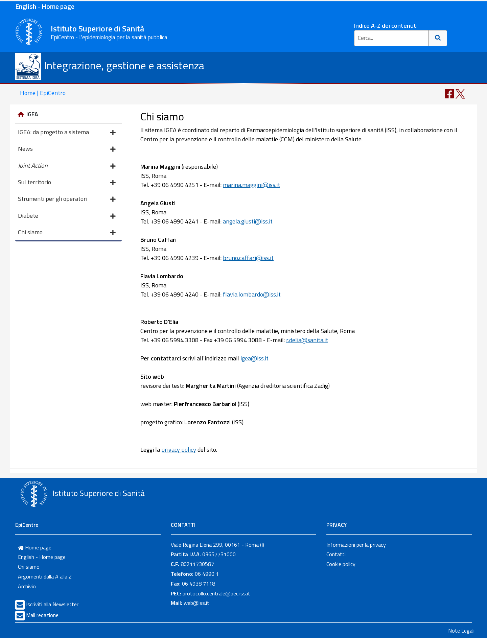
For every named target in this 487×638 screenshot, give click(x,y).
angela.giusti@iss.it (248, 221)
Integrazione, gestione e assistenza (109, 65)
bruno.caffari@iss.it (248, 257)
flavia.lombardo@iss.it (252, 294)
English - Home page (44, 6)
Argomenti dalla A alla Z (45, 576)
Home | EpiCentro (43, 92)
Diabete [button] (67, 216)
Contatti (336, 554)
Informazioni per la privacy (356, 545)
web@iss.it (196, 603)
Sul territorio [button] (67, 183)
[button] (68, 165)
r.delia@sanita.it (307, 340)
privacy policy (178, 449)
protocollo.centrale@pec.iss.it (216, 593)
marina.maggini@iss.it (251, 184)
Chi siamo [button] (67, 233)
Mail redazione (42, 615)
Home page (34, 547)
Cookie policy (340, 564)
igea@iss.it (254, 358)
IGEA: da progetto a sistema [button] (67, 132)
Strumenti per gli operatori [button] (67, 199)
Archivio (27, 586)
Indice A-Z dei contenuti (386, 25)
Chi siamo (29, 567)
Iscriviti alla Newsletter (52, 604)
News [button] (67, 149)
